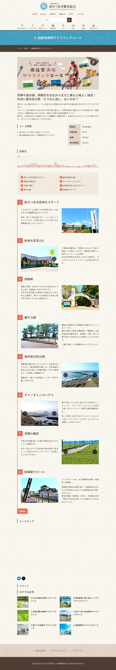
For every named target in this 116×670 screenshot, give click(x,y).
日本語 (34, 14)
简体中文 (53, 14)
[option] (39, 259)
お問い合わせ (41, 650)
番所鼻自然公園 (69, 177)
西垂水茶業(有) (30, 181)
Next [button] (54, 259)
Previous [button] (25, 259)
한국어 (71, 14)
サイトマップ (78, 650)
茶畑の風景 (28, 185)
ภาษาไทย (80, 14)
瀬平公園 (27, 189)
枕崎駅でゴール (69, 189)
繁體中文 (62, 14)
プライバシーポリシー (59, 650)
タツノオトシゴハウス (72, 181)
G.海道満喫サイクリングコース (85, 625)
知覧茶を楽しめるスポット (73, 185)
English (43, 14)
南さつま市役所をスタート (34, 177)
